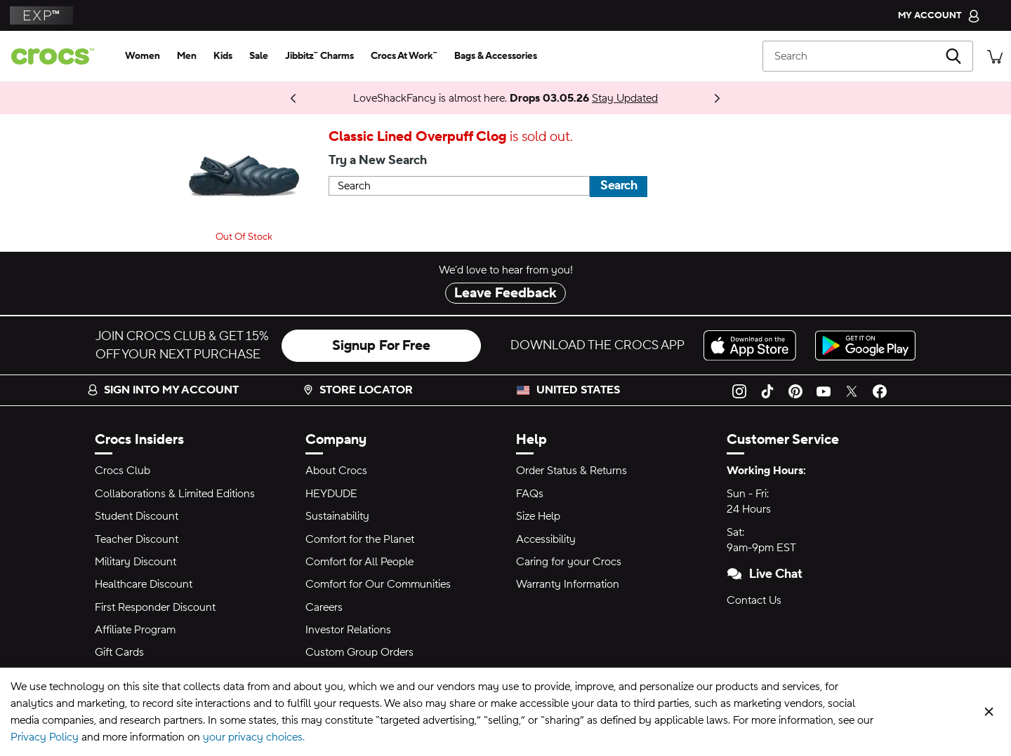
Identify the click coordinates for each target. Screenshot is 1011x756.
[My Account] (939, 15)
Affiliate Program (135, 630)
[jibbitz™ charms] (319, 56)
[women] (142, 56)
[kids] (223, 56)
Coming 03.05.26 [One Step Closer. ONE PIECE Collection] (252, 98)
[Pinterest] (795, 390)
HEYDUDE (331, 494)
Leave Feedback (505, 293)
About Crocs (336, 471)
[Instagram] (739, 390)
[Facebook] (880, 390)
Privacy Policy (45, 737)
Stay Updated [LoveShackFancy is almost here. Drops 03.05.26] (625, 98)
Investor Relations (348, 630)
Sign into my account (163, 390)
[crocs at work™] (404, 56)
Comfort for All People (359, 562)
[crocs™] (58, 56)
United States (578, 390)
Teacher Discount (136, 539)
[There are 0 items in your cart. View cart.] (995, 55)
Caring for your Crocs (568, 562)
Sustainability (337, 516)
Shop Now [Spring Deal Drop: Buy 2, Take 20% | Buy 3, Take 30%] (280, 98)
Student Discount (136, 516)
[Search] (867, 56)
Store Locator (358, 390)
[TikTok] (767, 390)
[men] (186, 56)
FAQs (529, 494)
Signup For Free (381, 346)
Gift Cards (119, 652)
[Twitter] (852, 390)
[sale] (259, 56)
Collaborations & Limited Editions (175, 494)
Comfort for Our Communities (378, 584)
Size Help (538, 516)
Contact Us (754, 600)
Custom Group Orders (359, 652)
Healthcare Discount (143, 584)
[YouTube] (824, 390)
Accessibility (546, 539)
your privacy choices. (254, 737)
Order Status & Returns (571, 471)
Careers (324, 607)
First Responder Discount (155, 607)
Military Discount (135, 562)
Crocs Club (122, 471)
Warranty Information (567, 584)
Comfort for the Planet (359, 539)
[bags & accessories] (496, 56)
